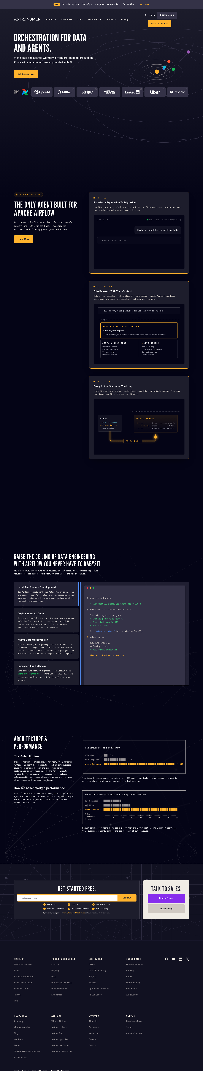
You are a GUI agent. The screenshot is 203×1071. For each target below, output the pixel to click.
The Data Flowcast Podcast (27, 1051)
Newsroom (94, 1033)
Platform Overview (23, 964)
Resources (94, 19)
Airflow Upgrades (59, 1039)
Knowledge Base (134, 1021)
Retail (129, 976)
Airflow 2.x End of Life (61, 1051)
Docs (80, 19)
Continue (127, 898)
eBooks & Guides (22, 1027)
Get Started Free (159, 23)
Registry (55, 970)
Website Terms (80, 913)
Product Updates (59, 988)
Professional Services (61, 982)
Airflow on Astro (59, 1027)
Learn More (56, 994)
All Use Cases (95, 994)
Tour (16, 1000)
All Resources (20, 1057)
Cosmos (55, 964)
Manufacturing (133, 982)
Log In (152, 15)
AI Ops (92, 964)
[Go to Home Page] (27, 19)
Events (17, 1045)
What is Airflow (58, 1021)
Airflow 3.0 (56, 1033)
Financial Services (134, 964)
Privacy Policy (67, 913)
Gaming (130, 970)
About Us (93, 1021)
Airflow (111, 19)
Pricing (124, 19)
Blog (16, 1033)
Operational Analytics (99, 988)
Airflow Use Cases (60, 1045)
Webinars (18, 1039)
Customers (66, 19)
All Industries (132, 994)
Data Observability (97, 970)
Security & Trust (21, 988)
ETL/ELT (93, 976)
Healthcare (131, 988)
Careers (92, 1039)
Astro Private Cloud (23, 982)
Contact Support (134, 1033)
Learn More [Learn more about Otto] (24, 239)
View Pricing (166, 908)
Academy (18, 1021)
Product (51, 19)
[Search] (144, 15)
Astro (16, 970)
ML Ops (92, 982)
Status (129, 1027)
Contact (92, 1045)
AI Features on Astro (23, 976)
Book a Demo (167, 15)
